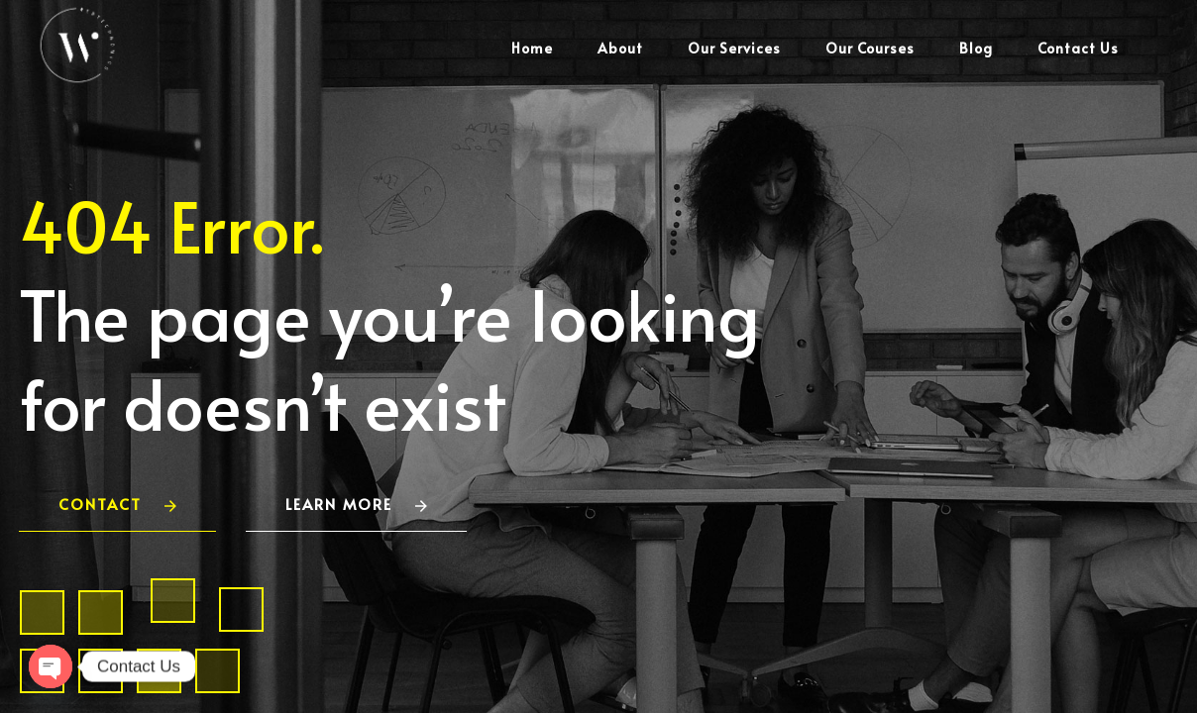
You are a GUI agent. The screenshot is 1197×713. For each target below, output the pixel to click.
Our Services (734, 48)
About (620, 48)
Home (532, 48)
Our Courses (870, 48)
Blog (976, 48)
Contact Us (1078, 48)
